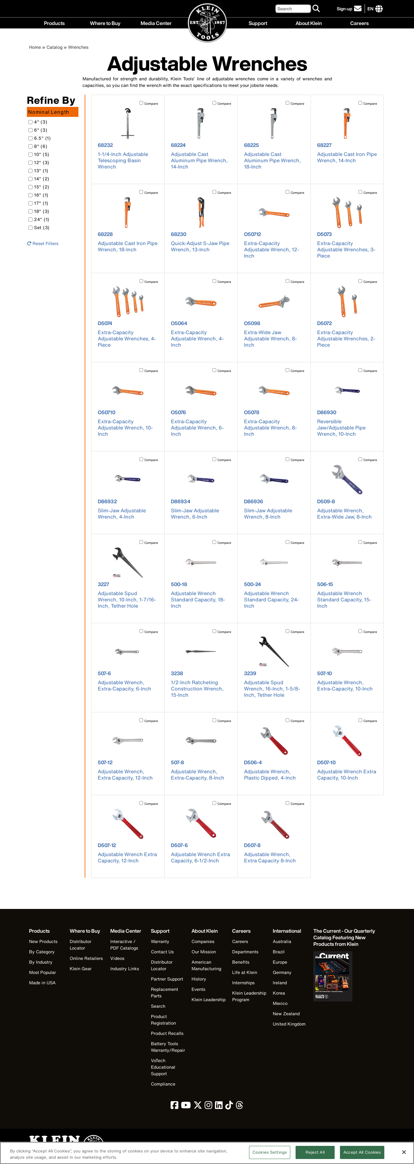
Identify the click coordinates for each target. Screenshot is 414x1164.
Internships (243, 982)
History (199, 979)
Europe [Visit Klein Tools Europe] (280, 962)
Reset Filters (42, 243)
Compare (151, 103)
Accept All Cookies (362, 1155)
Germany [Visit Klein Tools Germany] (282, 972)
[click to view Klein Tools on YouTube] (186, 1106)
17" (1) (38, 203)
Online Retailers (86, 958)
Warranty (160, 941)
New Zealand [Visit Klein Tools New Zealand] (286, 1013)
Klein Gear (81, 968)
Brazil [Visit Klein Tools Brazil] (279, 951)
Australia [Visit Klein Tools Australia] (282, 941)
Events (198, 989)
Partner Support (167, 979)
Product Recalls (167, 1033)
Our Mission (204, 951)
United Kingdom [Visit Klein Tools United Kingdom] (289, 1024)
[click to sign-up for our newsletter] (350, 8)
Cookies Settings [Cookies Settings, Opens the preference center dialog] (269, 1155)
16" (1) (38, 195)
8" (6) (37, 146)
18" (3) (38, 211)
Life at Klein (244, 972)
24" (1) (38, 219)
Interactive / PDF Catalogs (124, 944)
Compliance (163, 1084)
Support (258, 22)
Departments (245, 951)
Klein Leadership (209, 999)
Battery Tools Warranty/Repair (168, 1046)
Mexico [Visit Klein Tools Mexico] (280, 1003)
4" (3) (37, 121)
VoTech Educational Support (163, 1067)
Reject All (315, 1155)
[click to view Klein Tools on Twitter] (197, 1106)
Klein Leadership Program (249, 996)
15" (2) (38, 186)
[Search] (293, 8)
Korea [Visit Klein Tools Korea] (279, 993)
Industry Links (124, 968)
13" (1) (38, 170)
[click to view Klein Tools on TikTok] (229, 1106)
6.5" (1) (39, 138)
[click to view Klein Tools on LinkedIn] (219, 1106)
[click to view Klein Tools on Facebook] (174, 1106)
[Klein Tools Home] (207, 23)
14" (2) (38, 178)
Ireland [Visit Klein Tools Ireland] (280, 982)
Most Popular (42, 972)
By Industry (40, 962)
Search (158, 1006)
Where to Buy (105, 22)
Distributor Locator (80, 944)
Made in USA (42, 982)
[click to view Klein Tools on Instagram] (208, 1106)
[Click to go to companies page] (370, 8)
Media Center (156, 22)
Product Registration (163, 1019)
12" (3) (38, 162)
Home (35, 47)
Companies (203, 941)
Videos (117, 958)
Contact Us (162, 951)
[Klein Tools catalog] (344, 937)
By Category (42, 951)
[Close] (404, 1154)
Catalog (54, 47)
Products (54, 22)
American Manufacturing (206, 965)
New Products (43, 941)
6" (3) (37, 130)
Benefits (240, 962)
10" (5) (38, 154)
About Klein (309, 22)
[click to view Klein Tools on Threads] (239, 1106)
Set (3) (39, 227)
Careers (359, 22)
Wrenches (78, 47)
